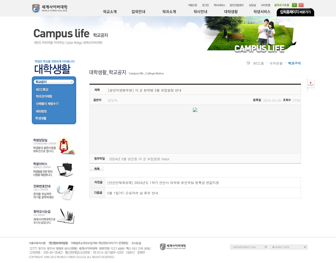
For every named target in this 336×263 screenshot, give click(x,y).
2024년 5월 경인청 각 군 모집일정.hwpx (139, 158)
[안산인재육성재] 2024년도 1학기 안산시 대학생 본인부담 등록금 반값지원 (163, 182)
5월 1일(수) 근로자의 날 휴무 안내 (132, 193)
